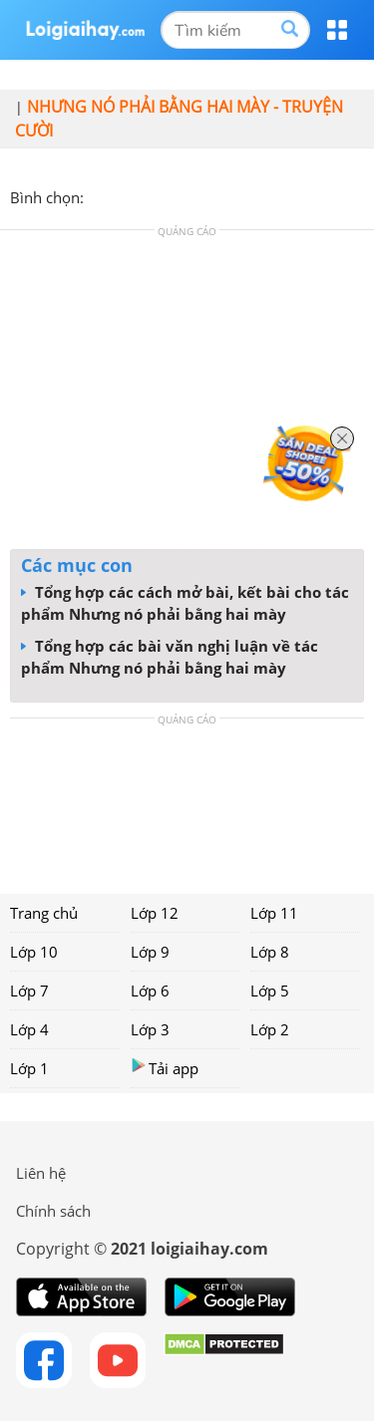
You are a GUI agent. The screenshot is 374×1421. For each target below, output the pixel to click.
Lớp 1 (29, 1068)
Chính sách (53, 1211)
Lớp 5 (269, 990)
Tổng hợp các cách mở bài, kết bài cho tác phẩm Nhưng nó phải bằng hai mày (185, 603)
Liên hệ (41, 1173)
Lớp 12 (155, 913)
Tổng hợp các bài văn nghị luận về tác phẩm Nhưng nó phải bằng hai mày (169, 657)
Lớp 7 (29, 990)
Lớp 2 (269, 1029)
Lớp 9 (150, 952)
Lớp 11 (274, 913)
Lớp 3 (150, 1029)
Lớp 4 (29, 1029)
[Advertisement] (187, 394)
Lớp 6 (150, 990)
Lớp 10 (34, 952)
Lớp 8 (269, 952)
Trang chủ (44, 913)
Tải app (164, 1067)
